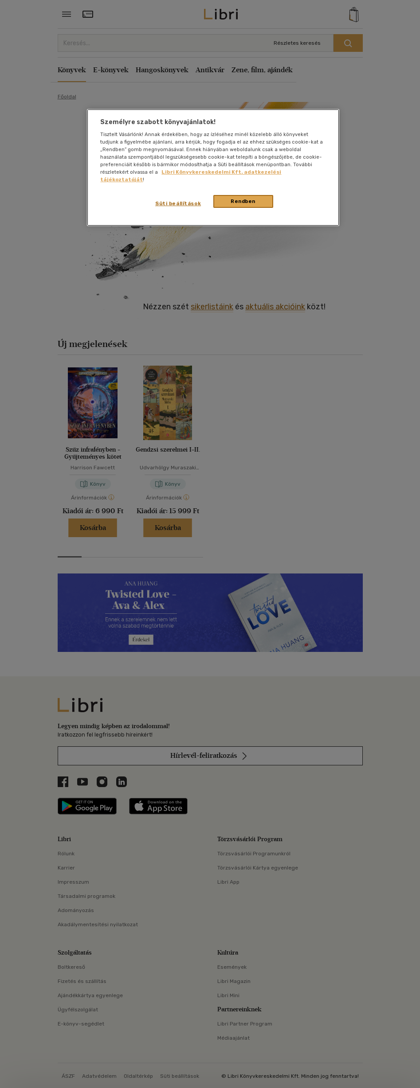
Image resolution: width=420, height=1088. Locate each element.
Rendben (243, 201)
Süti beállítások (178, 203)
